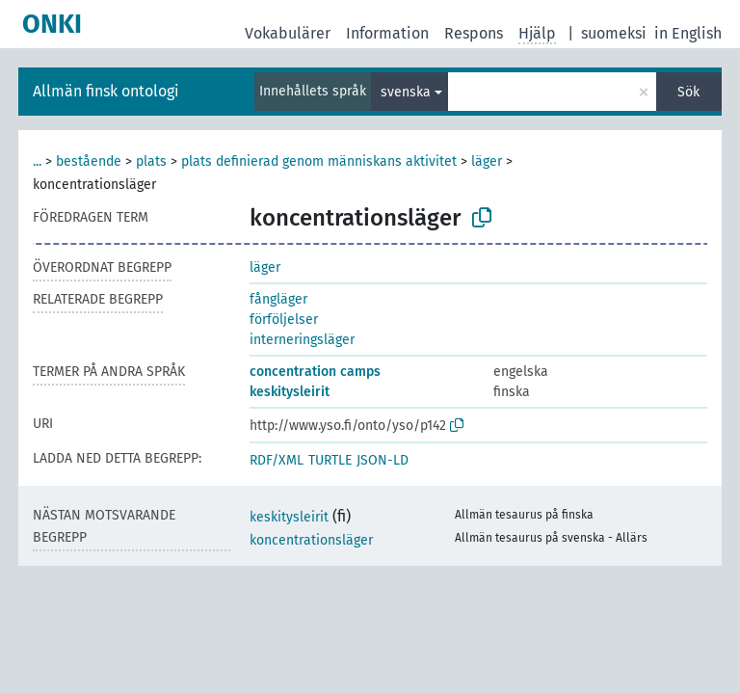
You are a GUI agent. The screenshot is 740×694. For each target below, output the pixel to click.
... (37, 161)
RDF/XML (277, 460)
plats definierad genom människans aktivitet (319, 161)
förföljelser (284, 319)
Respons (473, 33)
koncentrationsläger (311, 540)
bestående (88, 161)
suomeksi (614, 33)
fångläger (278, 299)
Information (387, 33)
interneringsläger (302, 340)
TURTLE (330, 460)
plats (151, 161)
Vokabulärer (287, 33)
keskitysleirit (290, 392)
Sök (688, 92)
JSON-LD (383, 460)
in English (688, 33)
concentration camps (315, 371)
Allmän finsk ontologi (106, 91)
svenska (406, 92)
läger (486, 161)
